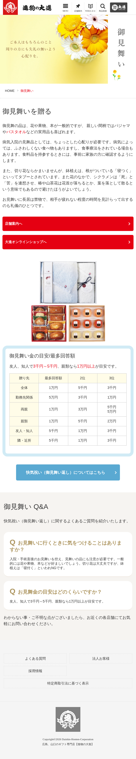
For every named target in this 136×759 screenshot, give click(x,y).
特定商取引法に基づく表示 (68, 683)
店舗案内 (78, 9)
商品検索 (103, 9)
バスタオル (16, 132)
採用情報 (35, 671)
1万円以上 (86, 366)
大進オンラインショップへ (25, 242)
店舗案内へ (13, 224)
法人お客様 (101, 658)
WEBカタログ (90, 9)
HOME (10, 91)
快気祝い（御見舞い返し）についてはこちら (65, 472)
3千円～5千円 (45, 366)
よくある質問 (35, 658)
